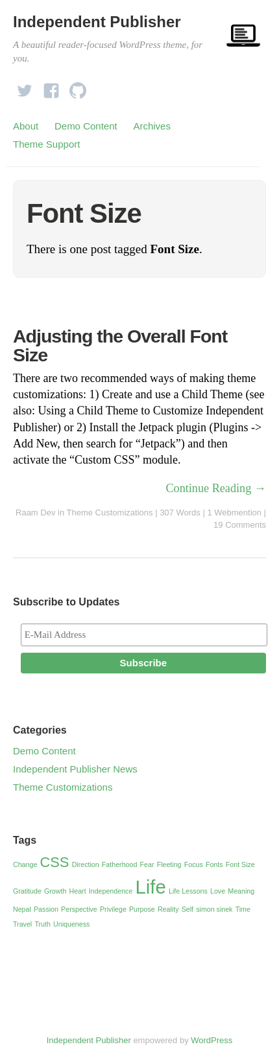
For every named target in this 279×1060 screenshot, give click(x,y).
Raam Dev (35, 512)
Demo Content (86, 125)
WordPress (211, 1040)
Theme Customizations (110, 512)
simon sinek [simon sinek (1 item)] (214, 909)
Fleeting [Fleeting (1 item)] (169, 864)
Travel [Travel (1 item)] (22, 924)
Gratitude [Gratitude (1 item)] (27, 891)
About (25, 125)
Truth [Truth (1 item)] (42, 924)
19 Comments (239, 525)
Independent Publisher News (75, 768)
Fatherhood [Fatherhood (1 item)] (120, 864)
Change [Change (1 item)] (25, 864)
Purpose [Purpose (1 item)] (142, 909)
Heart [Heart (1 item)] (77, 891)
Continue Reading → (215, 488)
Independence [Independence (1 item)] (111, 891)
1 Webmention (234, 512)
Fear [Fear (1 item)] (147, 864)
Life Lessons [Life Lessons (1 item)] (188, 891)
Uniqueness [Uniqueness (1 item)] (71, 924)
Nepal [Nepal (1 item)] (22, 909)
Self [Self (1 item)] (187, 909)
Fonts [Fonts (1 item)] (214, 864)
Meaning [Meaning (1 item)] (241, 891)
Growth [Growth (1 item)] (55, 891)
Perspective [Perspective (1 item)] (79, 909)
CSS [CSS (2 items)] (54, 862)
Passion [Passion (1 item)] (46, 909)
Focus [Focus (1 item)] (193, 864)
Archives (152, 125)
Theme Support (46, 144)
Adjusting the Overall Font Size (120, 345)
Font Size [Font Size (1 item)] (240, 864)
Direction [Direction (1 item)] (85, 864)
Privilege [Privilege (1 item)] (113, 909)
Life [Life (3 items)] (151, 886)
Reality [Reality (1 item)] (168, 909)
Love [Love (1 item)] (217, 891)
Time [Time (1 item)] (243, 909)
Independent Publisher (97, 21)
